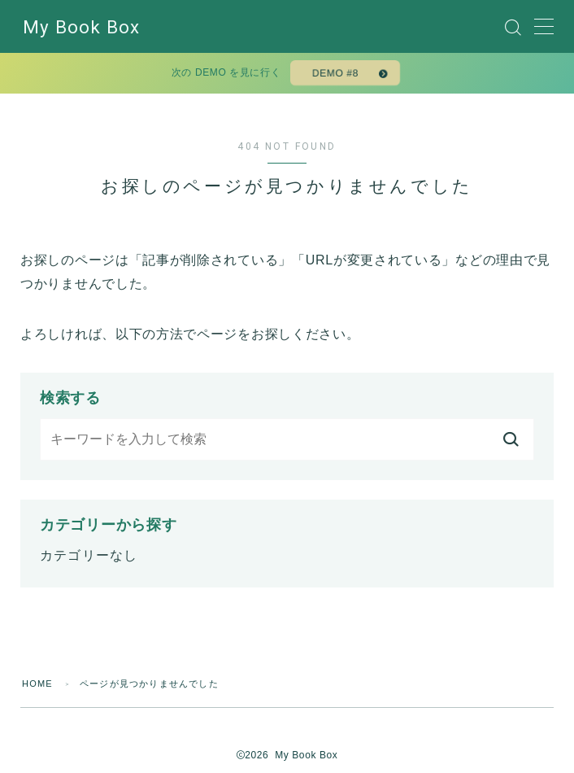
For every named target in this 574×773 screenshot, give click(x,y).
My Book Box (81, 27)
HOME (37, 683)
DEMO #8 (335, 73)
